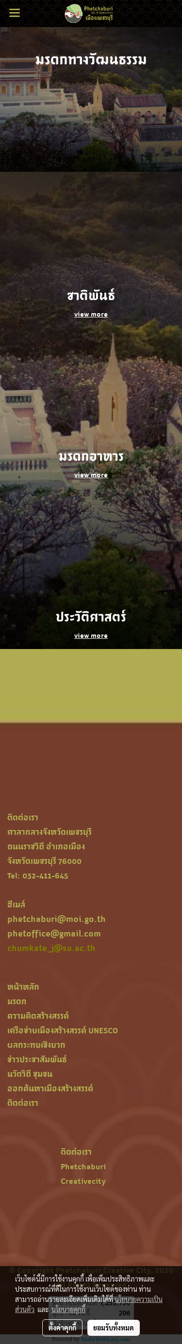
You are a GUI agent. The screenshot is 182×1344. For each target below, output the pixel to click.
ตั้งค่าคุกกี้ (62, 1327)
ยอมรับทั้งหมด (113, 1327)
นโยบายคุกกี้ (68, 1309)
